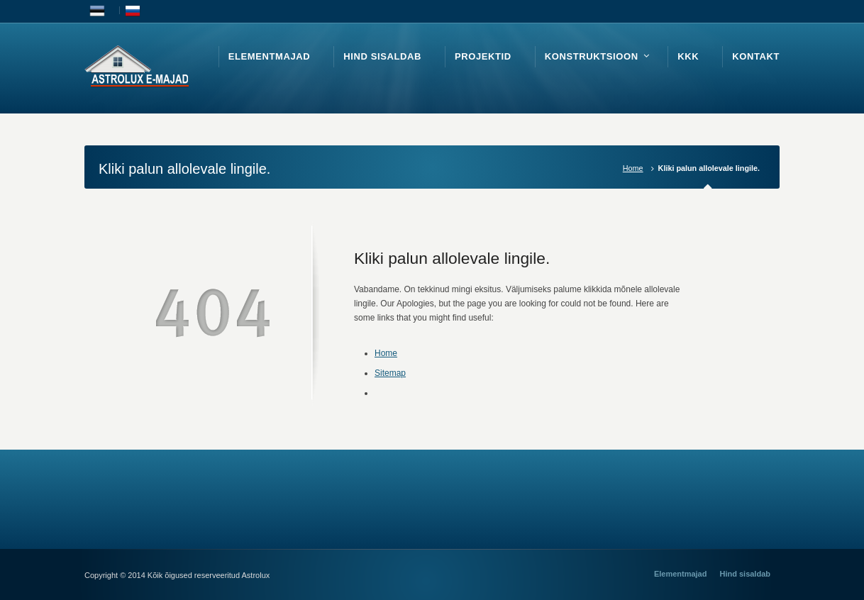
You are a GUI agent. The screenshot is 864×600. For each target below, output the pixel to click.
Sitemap (390, 373)
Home (633, 168)
